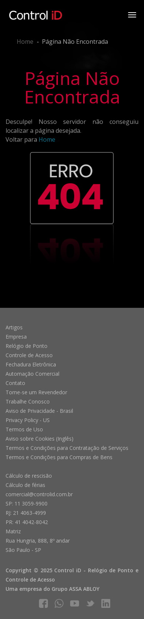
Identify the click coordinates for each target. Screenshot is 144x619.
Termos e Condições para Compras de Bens (59, 457)
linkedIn (105, 603)
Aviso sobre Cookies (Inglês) (39, 438)
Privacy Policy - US (28, 420)
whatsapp (59, 603)
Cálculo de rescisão (29, 475)
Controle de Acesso (29, 355)
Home (25, 41)
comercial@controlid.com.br (39, 494)
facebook (43, 603)
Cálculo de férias (25, 484)
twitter (90, 603)
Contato (15, 382)
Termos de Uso (24, 429)
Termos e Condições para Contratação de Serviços (67, 447)
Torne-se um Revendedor (36, 392)
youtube (74, 603)
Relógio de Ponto (27, 345)
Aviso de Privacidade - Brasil (39, 410)
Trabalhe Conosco (28, 401)
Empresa (16, 336)
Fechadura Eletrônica (31, 364)
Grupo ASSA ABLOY (75, 588)
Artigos (14, 327)
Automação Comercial (32, 373)
